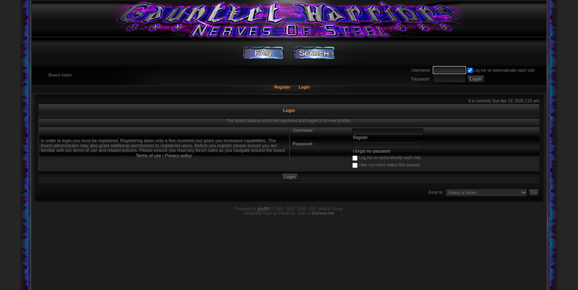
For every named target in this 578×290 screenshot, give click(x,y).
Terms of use (148, 155)
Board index (60, 75)
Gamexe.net (322, 213)
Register (282, 87)
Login (304, 87)
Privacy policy (178, 155)
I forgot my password (371, 151)
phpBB (263, 209)
